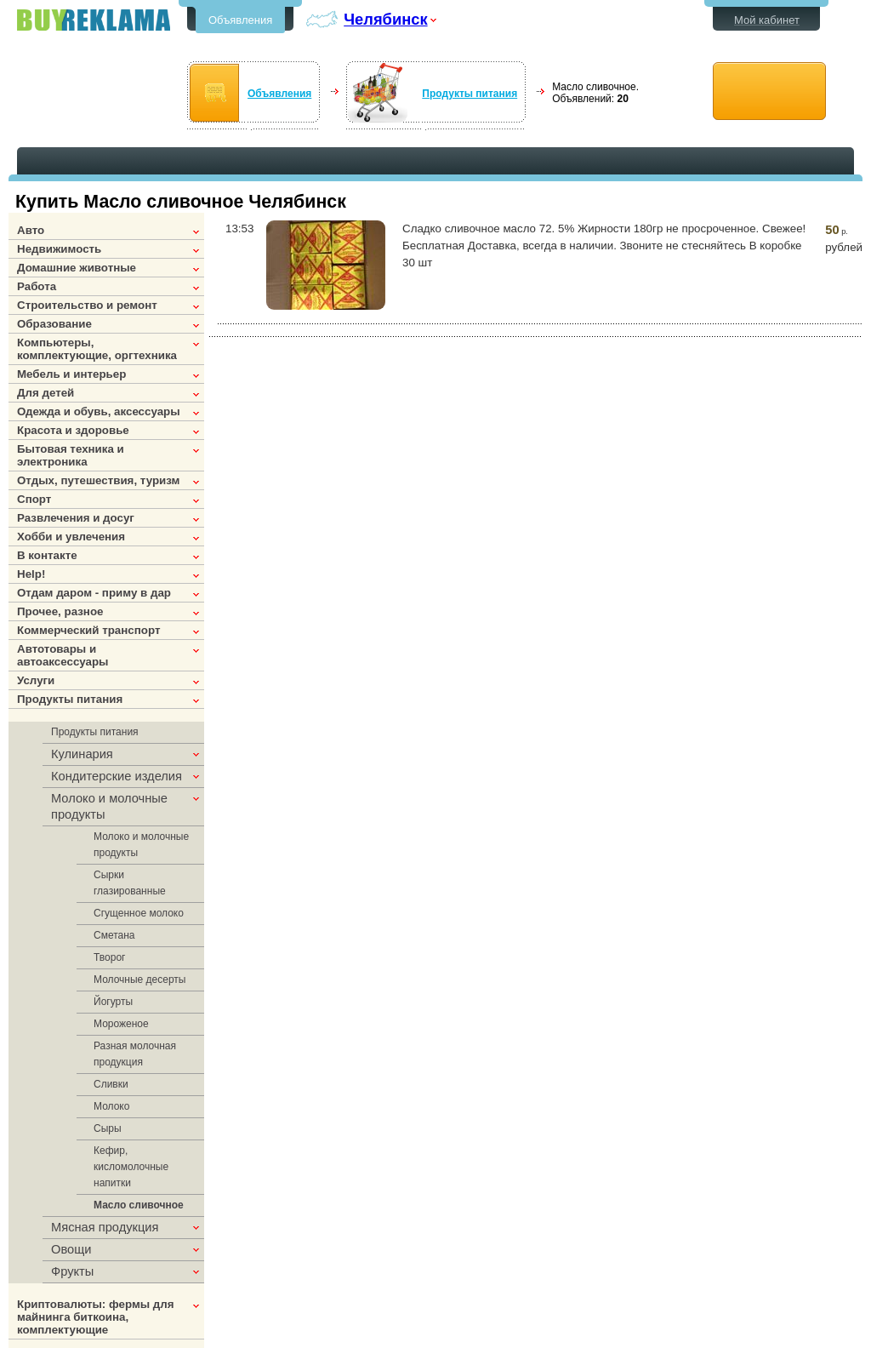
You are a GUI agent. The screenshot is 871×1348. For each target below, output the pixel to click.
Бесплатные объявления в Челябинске (93, 20)
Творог (109, 957)
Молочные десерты (139, 979)
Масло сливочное (139, 1205)
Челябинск (385, 19)
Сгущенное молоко (139, 913)
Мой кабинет (767, 20)
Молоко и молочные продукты (141, 845)
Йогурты (113, 1002)
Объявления (240, 20)
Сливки (111, 1084)
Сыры (108, 1128)
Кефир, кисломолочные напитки (131, 1167)
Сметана (114, 935)
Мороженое (121, 1024)
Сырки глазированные (130, 883)
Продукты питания (469, 94)
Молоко (111, 1106)
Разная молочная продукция (135, 1054)
